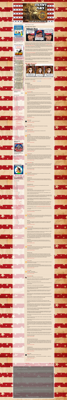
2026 (15, 96)
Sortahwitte (28, 245)
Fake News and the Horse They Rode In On (19, 123)
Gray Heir (17, 129)
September (17, 195)
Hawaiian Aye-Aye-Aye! (18, 201)
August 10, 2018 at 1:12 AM (30, 117)
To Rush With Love (18, 128)
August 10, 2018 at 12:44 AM (30, 89)
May (16, 218)
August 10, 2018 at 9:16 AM (30, 181)
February (17, 136)
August (17, 196)
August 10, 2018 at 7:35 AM (30, 169)
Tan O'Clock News (18, 202)
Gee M (28, 134)
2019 (15, 104)
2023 (15, 185)
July (16, 130)
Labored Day (17, 197)
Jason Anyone (29, 91)
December (17, 106)
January (17, 137)
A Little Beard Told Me (18, 118)
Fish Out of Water (29, 162)
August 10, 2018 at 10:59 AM (30, 211)
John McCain (17, 200)
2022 (15, 186)
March (16, 135)
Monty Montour (29, 129)
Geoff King (28, 172)
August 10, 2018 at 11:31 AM (30, 224)
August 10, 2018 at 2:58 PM (30, 273)
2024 (15, 98)
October (17, 108)
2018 (15, 105)
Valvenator (28, 260)
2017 (15, 224)
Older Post (51, 363)
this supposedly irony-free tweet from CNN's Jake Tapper (43, 206)
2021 (15, 187)
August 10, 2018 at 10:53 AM (30, 186)
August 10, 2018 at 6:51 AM (30, 142)
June (16, 217)
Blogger (38, 396)
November (17, 107)
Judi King (28, 270)
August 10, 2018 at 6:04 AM (30, 122)
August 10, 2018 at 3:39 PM (30, 336)
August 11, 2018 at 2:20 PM (30, 358)
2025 (15, 97)
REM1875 (28, 353)
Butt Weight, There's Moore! (19, 210)
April (16, 134)
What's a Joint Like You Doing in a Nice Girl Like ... (19, 119)
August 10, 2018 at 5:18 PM (30, 344)
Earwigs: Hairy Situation (19, 212)
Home (39, 363)
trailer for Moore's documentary (30, 52)
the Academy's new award (45, 78)
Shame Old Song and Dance (19, 211)
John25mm (28, 153)
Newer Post (27, 363)
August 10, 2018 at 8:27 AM (30, 175)
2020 (15, 103)
